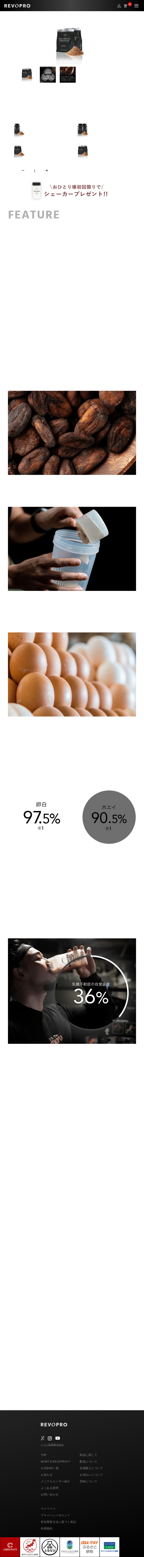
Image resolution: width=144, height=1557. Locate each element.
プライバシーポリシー (55, 1515)
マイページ (48, 1508)
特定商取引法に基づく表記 (58, 1522)
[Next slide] (130, 75)
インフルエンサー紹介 (55, 1481)
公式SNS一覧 (50, 1468)
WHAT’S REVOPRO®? (55, 1461)
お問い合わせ (50, 1494)
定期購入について (91, 1468)
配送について (88, 1461)
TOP (44, 1455)
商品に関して (88, 1455)
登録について (88, 1481)
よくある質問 (50, 1488)
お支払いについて (91, 1475)
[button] (28, 74)
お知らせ (47, 1475)
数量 (11, 170)
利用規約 (47, 1528)
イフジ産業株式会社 (52, 1445)
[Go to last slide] (14, 75)
